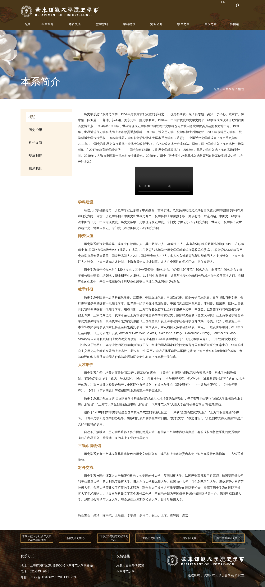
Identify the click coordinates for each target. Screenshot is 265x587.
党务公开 (156, 24)
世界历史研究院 (152, 538)
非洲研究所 (190, 538)
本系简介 (47, 24)
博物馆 (234, 24)
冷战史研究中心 (75, 538)
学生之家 (183, 24)
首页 (27, 24)
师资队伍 (75, 24)
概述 (241, 89)
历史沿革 (35, 130)
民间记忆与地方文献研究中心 (113, 538)
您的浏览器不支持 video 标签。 (164, 181)
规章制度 (35, 155)
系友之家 (210, 24)
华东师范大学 (125, 571)
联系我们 (35, 168)
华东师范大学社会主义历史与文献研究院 (37, 538)
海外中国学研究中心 (228, 538)
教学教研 (102, 24)
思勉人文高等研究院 (130, 565)
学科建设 (129, 24)
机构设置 (35, 143)
